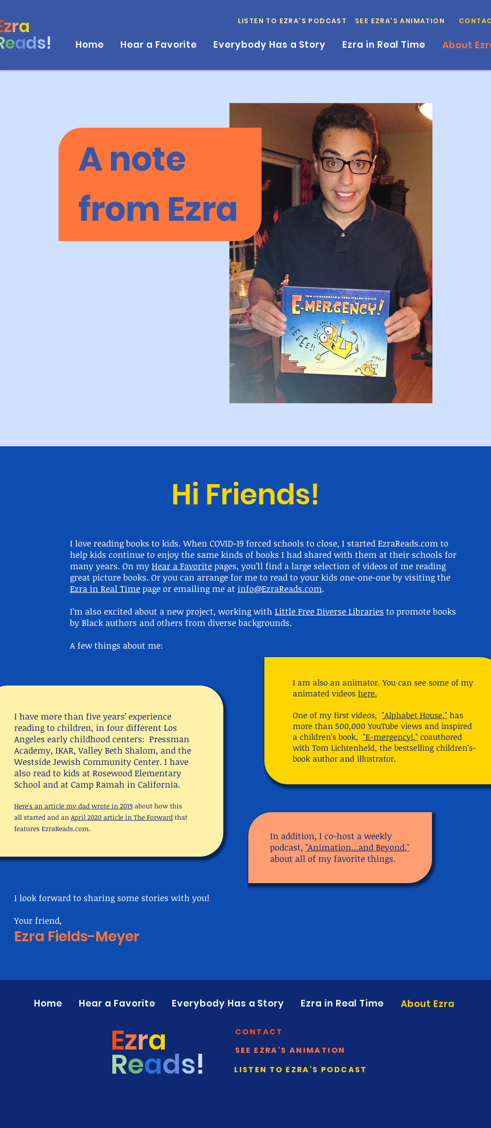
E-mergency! (389, 736)
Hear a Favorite (182, 566)
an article (49, 805)
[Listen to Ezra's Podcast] (292, 20)
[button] (259, 1031)
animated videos (334, 693)
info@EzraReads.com (279, 588)
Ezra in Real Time (105, 588)
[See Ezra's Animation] (400, 20)
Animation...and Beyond (356, 847)
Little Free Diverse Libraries (329, 611)
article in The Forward (138, 817)
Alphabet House (413, 715)
